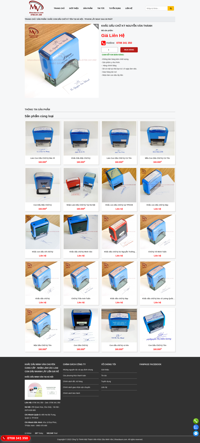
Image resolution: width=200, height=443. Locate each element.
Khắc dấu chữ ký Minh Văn (81, 252)
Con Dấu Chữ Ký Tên (157, 345)
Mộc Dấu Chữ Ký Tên (43, 345)
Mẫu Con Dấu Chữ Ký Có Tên (157, 158)
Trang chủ (59, 8)
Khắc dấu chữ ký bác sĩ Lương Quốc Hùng (157, 300)
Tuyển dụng (115, 8)
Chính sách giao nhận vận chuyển (76, 387)
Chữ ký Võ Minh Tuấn (157, 252)
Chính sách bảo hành (71, 393)
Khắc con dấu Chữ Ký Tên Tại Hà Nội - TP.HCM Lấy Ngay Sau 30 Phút (80, 19)
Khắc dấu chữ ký (42, 299)
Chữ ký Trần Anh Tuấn (80, 299)
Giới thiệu (74, 8)
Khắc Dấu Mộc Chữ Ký (80, 158)
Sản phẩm (87, 8)
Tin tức (101, 8)
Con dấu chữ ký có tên (119, 345)
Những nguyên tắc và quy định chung (78, 370)
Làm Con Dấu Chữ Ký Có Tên (119, 158)
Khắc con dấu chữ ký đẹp (157, 205)
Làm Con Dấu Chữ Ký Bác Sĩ (42, 158)
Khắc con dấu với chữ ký (42, 252)
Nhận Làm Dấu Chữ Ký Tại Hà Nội (81, 205)
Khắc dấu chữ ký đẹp (119, 299)
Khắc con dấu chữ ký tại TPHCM (119, 205)
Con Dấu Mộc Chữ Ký (43, 205)
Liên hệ (128, 8)
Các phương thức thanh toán (74, 376)
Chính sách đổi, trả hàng (73, 381)
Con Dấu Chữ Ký (81, 345)
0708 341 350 (124, 42)
